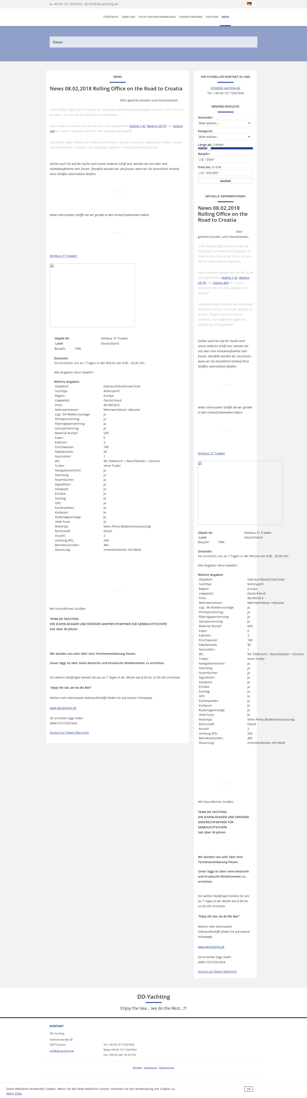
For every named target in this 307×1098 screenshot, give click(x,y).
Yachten (212, 17)
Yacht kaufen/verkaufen (157, 17)
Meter (211, 145)
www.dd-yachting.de (63, 708)
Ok (249, 1089)
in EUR (209, 167)
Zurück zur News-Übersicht (69, 733)
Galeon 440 (220, 283)
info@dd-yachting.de (103, 4)
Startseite (110, 17)
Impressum (150, 1067)
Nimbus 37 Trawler (63, 256)
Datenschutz (166, 1067)
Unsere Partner (190, 17)
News (225, 17)
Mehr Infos (14, 1093)
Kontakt (137, 1067)
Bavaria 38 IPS (156, 126)
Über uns (128, 17)
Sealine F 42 (137, 126)
